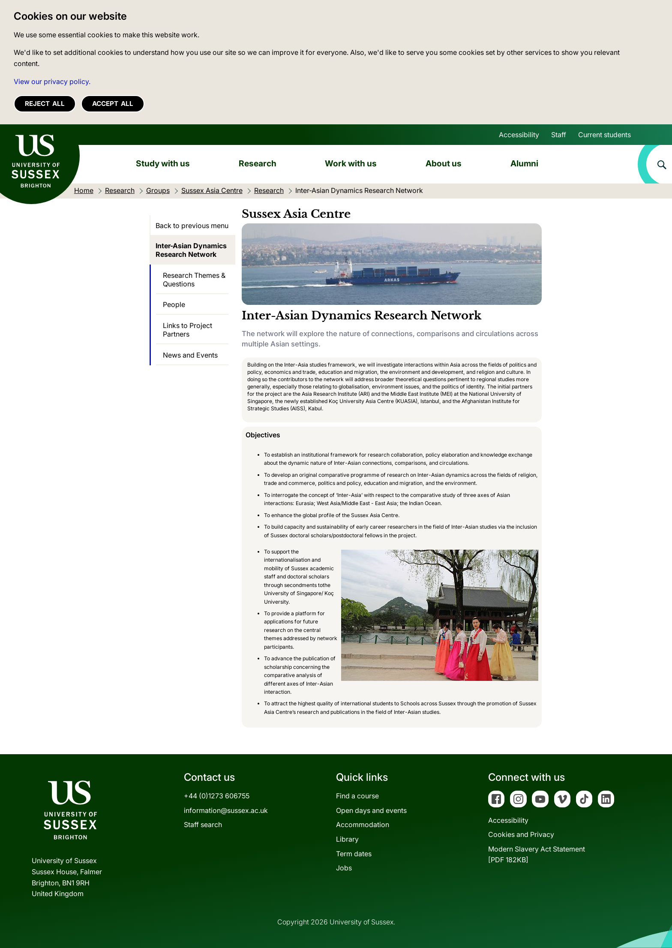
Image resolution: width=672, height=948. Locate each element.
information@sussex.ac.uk (226, 810)
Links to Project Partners (187, 329)
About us (444, 163)
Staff (558, 134)
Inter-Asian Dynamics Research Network (191, 250)
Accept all (112, 103)
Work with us (351, 163)
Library (347, 839)
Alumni (524, 163)
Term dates (354, 853)
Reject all (45, 103)
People (174, 304)
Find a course (357, 796)
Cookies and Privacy (521, 834)
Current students (604, 134)
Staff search (203, 824)
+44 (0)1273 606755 (216, 796)
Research (257, 163)
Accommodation (362, 824)
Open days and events (371, 810)
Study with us (163, 163)
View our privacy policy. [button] (52, 81)
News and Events (190, 355)
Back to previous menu (192, 225)
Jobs (344, 868)
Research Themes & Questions (194, 279)
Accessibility (519, 134)
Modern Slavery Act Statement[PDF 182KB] (536, 854)
